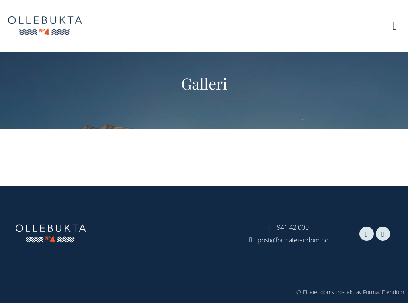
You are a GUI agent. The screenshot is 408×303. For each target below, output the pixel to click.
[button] (395, 26)
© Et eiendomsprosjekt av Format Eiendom (350, 292)
